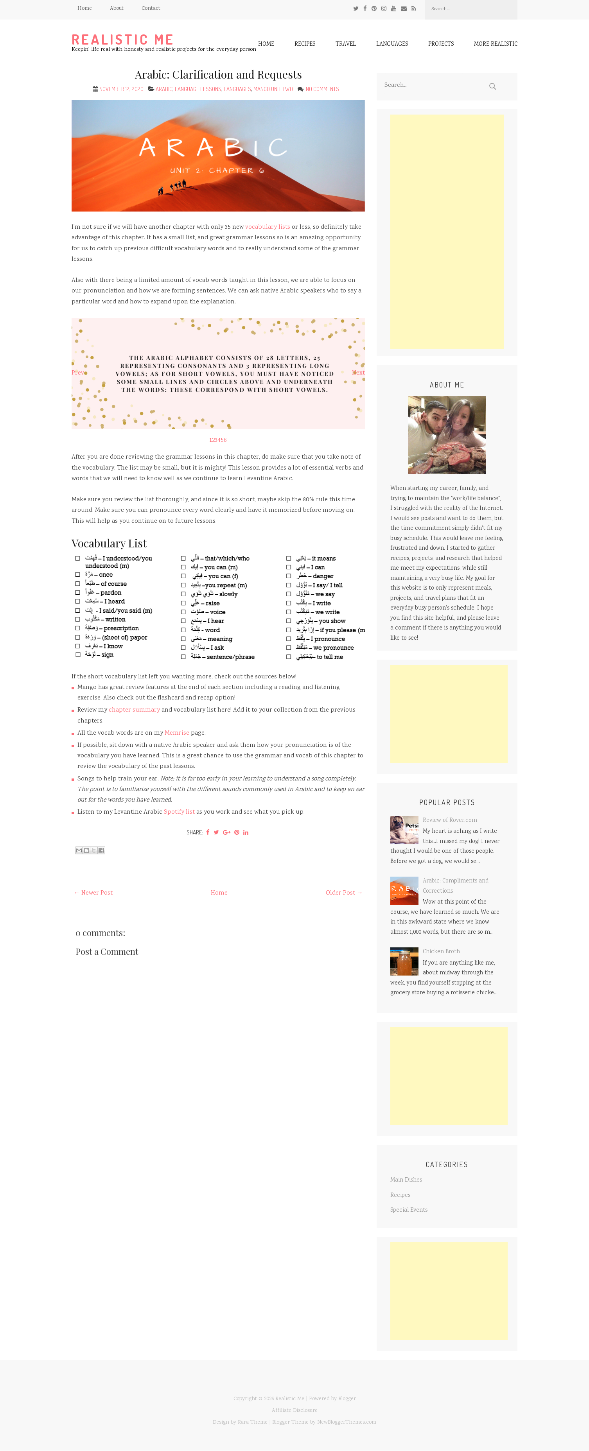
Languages (392, 45)
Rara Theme (253, 1422)
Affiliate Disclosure (295, 1411)
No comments (323, 89)
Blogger (347, 1399)
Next (358, 373)
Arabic (164, 89)
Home (84, 9)
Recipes (304, 45)
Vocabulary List (109, 543)
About (117, 9)
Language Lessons (198, 89)
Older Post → (344, 893)
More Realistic (495, 45)
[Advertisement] (447, 232)
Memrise (177, 733)
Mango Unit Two (273, 89)
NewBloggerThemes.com (346, 1422)
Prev (78, 373)
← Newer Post (93, 893)
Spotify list (179, 812)
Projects (441, 45)
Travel (346, 45)
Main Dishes (406, 1180)
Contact (151, 9)
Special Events (408, 1210)
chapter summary (134, 710)
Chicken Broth (441, 952)
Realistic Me (123, 39)
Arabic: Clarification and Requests (218, 74)
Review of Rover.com (450, 820)
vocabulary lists (267, 227)
